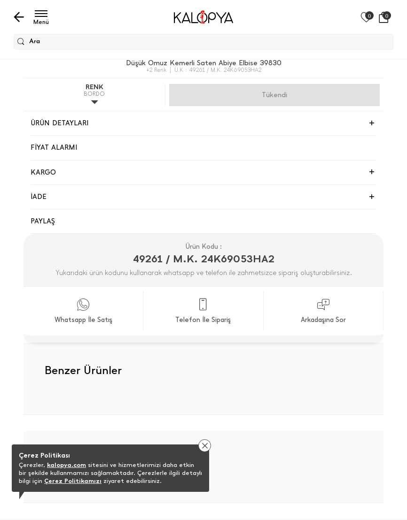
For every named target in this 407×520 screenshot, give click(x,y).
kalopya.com (66, 464)
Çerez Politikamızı (73, 480)
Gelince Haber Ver (274, 95)
